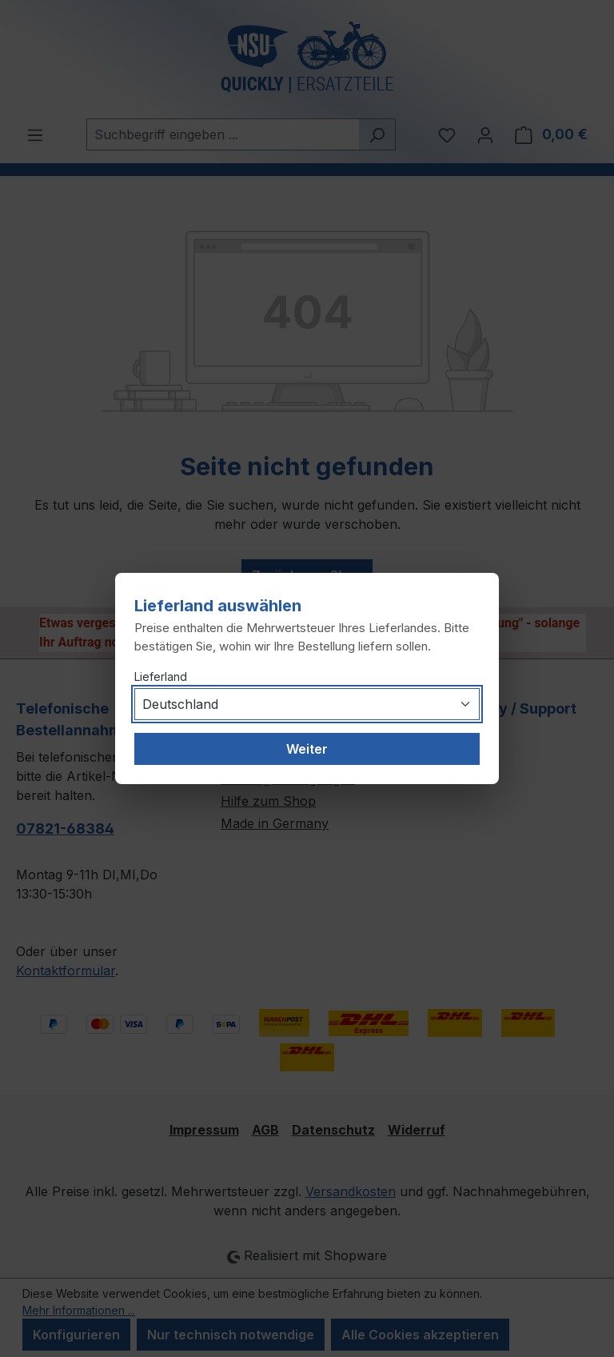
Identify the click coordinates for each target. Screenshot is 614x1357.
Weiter (307, 749)
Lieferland (160, 676)
